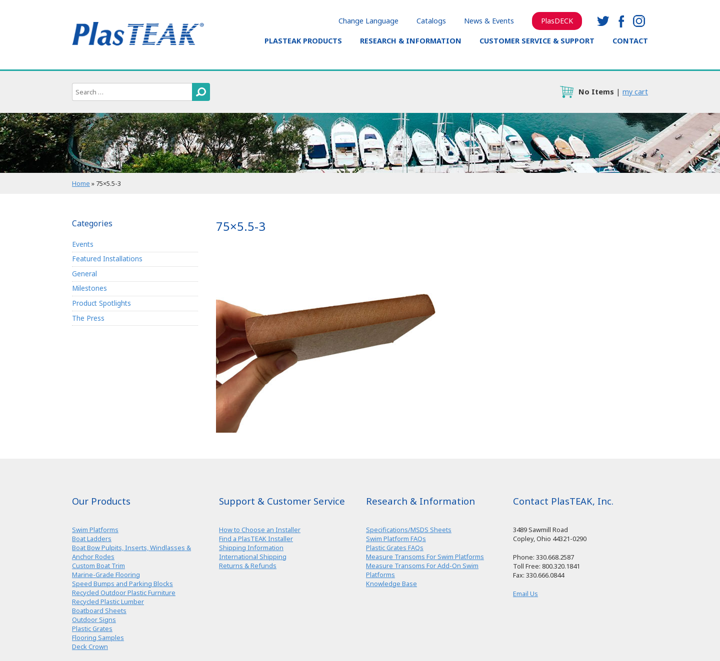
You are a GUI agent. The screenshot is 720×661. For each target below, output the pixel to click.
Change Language (368, 20)
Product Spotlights (101, 303)
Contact (630, 40)
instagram (639, 21)
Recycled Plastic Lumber (108, 601)
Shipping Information (251, 547)
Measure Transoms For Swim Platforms (425, 556)
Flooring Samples (98, 637)
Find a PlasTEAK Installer (256, 538)
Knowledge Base (391, 583)
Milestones (89, 288)
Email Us (525, 593)
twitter (603, 21)
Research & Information (411, 40)
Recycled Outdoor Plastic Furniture (124, 592)
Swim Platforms (95, 529)
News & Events (489, 20)
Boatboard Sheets (99, 610)
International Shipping (252, 556)
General (84, 273)
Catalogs (431, 20)
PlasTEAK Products (303, 40)
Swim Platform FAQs (396, 538)
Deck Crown (90, 646)
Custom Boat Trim (98, 565)
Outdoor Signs (94, 619)
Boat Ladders (92, 538)
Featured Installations (107, 258)
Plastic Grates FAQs (395, 547)
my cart (635, 91)
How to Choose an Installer (259, 529)
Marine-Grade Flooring (106, 574)
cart (567, 92)
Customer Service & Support (537, 40)
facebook (621, 21)
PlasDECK (557, 20)
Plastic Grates (92, 628)
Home (81, 183)
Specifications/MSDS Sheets (409, 529)
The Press (88, 318)
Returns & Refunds (247, 565)
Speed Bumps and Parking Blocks (122, 583)
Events (83, 244)
